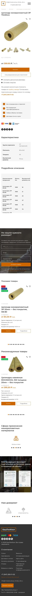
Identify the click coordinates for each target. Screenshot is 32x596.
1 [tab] (8, 344)
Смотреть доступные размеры (14, 80)
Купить (8, 331)
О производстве (21, 561)
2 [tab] (13, 447)
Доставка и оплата (7, 558)
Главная (3, 9)
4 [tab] (13, 344)
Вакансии (19, 553)
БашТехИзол (8, 529)
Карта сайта (20, 558)
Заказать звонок (7, 585)
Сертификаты (5, 556)
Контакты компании (7, 561)
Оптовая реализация (22, 556)
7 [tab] (18, 344)
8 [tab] (20, 344)
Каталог (11, 9)
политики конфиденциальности (17, 270)
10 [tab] (23, 344)
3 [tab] (11, 344)
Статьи (3, 553)
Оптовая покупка (9, 82)
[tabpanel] (8, 510)
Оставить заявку (16, 264)
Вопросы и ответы (7, 568)
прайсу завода (14, 89)
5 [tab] (15, 344)
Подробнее (23, 331)
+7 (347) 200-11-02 (15, 5)
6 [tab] (16, 344)
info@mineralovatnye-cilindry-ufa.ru (15, 2)
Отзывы (3, 564)
